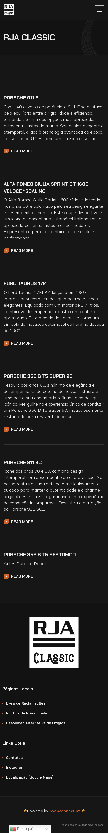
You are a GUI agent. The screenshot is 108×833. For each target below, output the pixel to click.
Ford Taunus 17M (25, 283)
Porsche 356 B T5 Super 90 (38, 376)
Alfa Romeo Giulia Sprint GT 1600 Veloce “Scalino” (46, 187)
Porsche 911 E (21, 98)
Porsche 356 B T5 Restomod (40, 555)
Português (22, 829)
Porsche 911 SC (23, 462)
